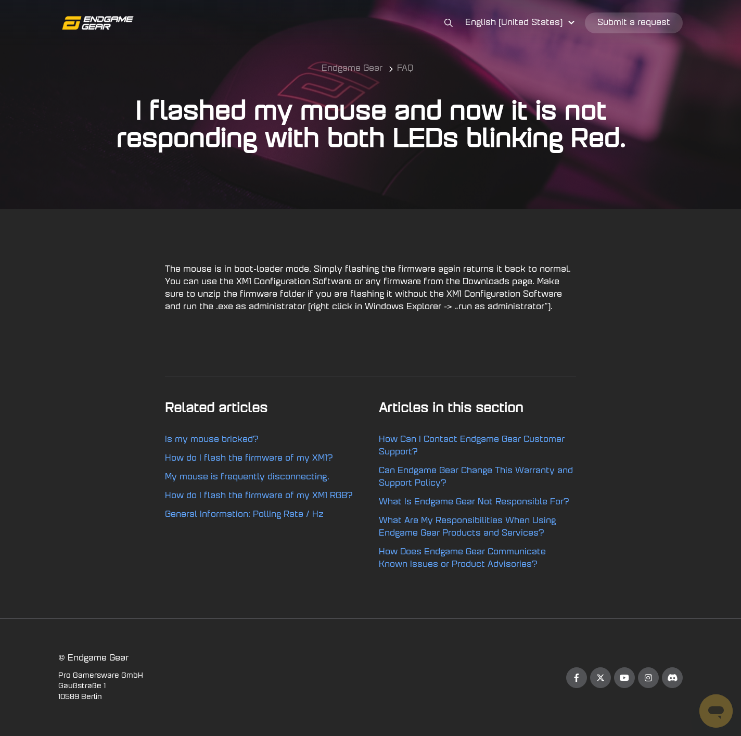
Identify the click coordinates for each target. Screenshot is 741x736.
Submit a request (633, 23)
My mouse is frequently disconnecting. (247, 477)
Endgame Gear (352, 69)
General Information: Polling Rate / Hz (244, 515)
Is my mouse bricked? (212, 440)
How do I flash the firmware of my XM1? (249, 458)
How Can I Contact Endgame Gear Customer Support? (472, 446)
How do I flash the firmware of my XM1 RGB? (259, 496)
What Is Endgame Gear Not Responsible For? (474, 502)
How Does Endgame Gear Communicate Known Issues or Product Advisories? (462, 558)
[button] (521, 23)
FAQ (405, 69)
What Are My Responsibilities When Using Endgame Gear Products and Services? (467, 527)
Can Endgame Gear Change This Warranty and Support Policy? (476, 477)
